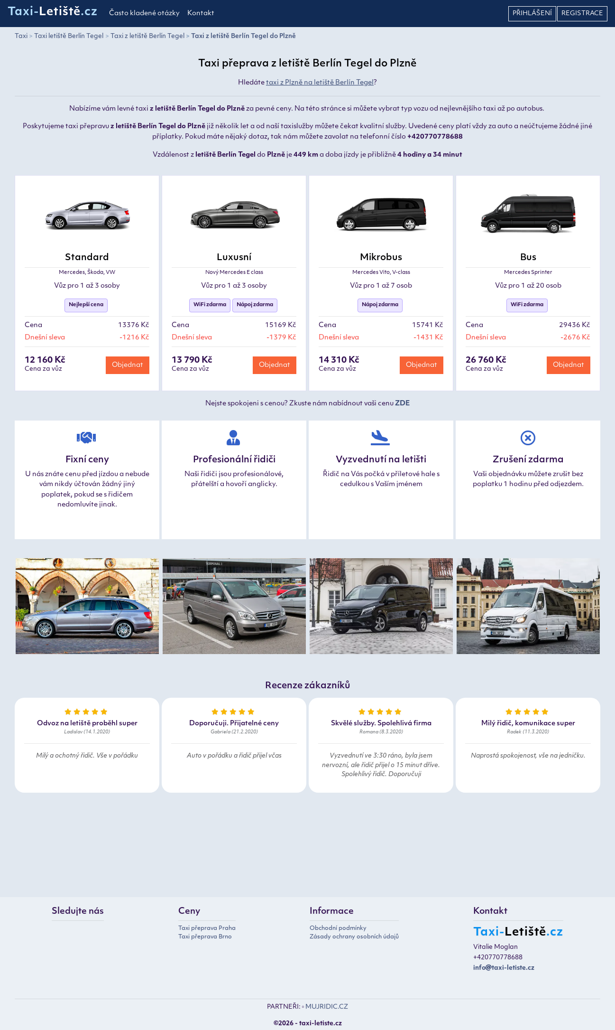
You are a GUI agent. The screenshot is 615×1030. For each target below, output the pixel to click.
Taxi (21, 36)
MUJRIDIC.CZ (326, 1007)
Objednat (127, 365)
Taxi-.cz (53, 12)
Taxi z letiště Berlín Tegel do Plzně (243, 36)
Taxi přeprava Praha (207, 928)
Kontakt (200, 13)
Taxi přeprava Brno (205, 937)
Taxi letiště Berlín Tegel (68, 36)
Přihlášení (532, 13)
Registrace (582, 13)
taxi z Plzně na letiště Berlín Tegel (320, 82)
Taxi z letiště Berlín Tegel (147, 36)
